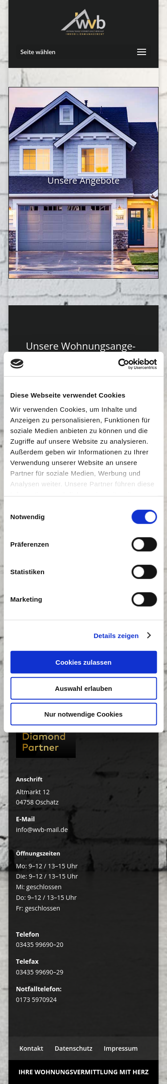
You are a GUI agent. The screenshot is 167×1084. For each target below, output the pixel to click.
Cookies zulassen (84, 662)
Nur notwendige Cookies (84, 714)
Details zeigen (116, 635)
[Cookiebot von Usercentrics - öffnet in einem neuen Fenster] (119, 364)
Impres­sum (121, 1048)
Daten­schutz (74, 1048)
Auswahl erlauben (83, 688)
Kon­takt (32, 1048)
